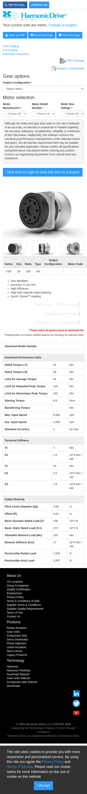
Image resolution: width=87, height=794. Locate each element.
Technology (15, 660)
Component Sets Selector (22, 682)
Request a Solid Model (67, 68)
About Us (14, 576)
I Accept (43, 785)
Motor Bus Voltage (67, 106)
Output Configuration (17, 82)
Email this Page (42, 35)
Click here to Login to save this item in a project (42, 172)
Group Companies (18, 585)
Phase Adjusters (16, 643)
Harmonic (12, 666)
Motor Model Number (40, 106)
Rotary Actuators (17, 627)
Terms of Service (20, 767)
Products (14, 622)
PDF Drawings (72, 60)
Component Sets (17, 635)
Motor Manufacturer (12, 106)
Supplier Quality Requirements (25, 608)
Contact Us (39, 4)
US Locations (15, 581)
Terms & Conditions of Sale (23, 601)
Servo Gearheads (17, 639)
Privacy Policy (15, 597)
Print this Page (69, 35)
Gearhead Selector (18, 674)
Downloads (13, 685)
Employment (14, 593)
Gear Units (13, 631)
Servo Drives (14, 651)
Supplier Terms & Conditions (24, 604)
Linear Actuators (16, 647)
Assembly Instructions (16, 54)
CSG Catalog (11, 46)
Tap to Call (15, 4)
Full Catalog (10, 50)
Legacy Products (17, 654)
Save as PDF (15, 35)
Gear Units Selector (18, 678)
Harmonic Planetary (19, 670)
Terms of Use (15, 612)
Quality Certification (18, 589)
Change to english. (63, 25)
